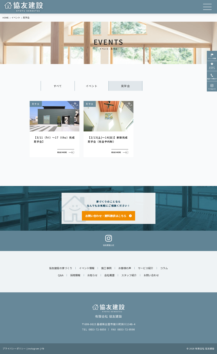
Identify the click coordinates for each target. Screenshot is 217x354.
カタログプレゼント (212, 65)
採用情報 (75, 275)
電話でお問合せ (212, 76)
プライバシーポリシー (14, 348)
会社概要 (109, 275)
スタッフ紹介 (129, 275)
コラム (164, 268)
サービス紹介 (145, 268)
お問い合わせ (151, 275)
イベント (15, 17)
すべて (58, 86)
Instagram (212, 86)
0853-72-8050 (97, 329)
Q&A (60, 275)
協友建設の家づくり (60, 268)
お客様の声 (124, 268)
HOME (6, 17)
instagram (33, 348)
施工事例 (106, 268)
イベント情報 (212, 56)
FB (43, 348)
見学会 (125, 86)
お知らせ (92, 275)
